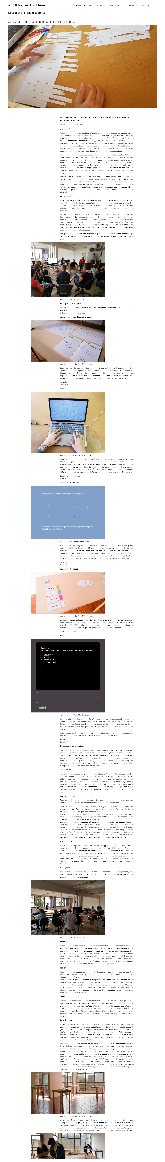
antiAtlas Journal (126, 6)
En (143, 6)
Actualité (88, 6)
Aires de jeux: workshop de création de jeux (41, 22)
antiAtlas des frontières (26, 5)
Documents (110, 6)
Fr (138, 6)
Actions (99, 6)
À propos (77, 6)
